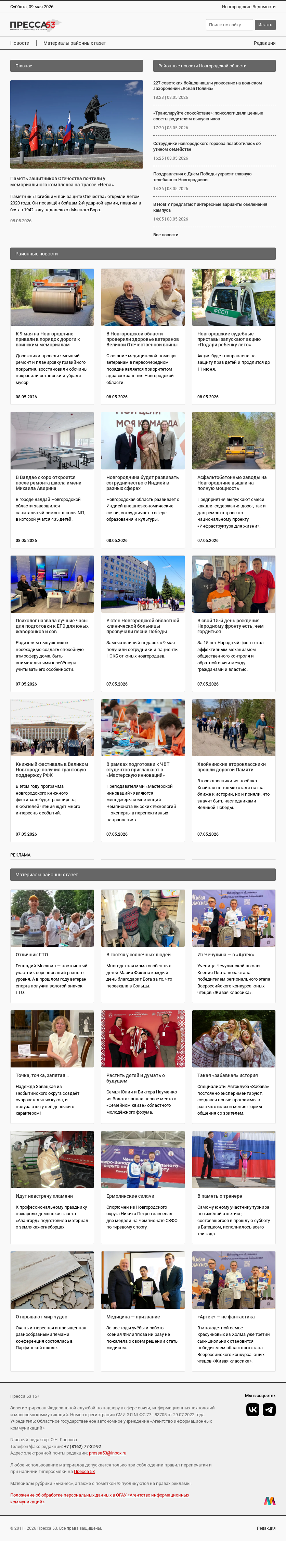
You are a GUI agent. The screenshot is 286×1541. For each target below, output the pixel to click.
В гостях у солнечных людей (138, 954)
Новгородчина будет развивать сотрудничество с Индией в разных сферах (142, 483)
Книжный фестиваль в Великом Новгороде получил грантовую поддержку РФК (52, 769)
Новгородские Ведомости (249, 6)
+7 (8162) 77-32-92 (82, 1446)
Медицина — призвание (133, 1316)
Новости (19, 43)
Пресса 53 (84, 1471)
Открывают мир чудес (41, 1316)
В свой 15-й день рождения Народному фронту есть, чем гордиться (230, 626)
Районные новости (36, 253)
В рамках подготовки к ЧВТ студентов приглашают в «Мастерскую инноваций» (138, 769)
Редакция (265, 43)
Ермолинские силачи (130, 1196)
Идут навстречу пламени (44, 1196)
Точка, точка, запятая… (42, 1075)
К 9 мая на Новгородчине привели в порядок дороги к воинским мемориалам (48, 339)
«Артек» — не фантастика (226, 1316)
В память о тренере (219, 1196)
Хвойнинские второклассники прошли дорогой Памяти (231, 766)
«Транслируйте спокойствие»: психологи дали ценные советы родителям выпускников (208, 115)
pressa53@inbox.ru (107, 1453)
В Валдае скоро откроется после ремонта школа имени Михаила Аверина (48, 483)
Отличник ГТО (32, 954)
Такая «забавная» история (227, 1075)
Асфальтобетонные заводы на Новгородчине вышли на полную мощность (232, 483)
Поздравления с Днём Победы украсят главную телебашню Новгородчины (202, 176)
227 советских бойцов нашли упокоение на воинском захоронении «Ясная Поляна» (207, 85)
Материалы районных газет (74, 43)
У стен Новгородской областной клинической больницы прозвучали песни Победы (142, 626)
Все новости (165, 234)
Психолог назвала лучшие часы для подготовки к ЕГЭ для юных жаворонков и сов (52, 626)
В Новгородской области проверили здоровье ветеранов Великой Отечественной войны (142, 339)
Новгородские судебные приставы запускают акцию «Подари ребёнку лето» (229, 339)
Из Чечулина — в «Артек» (225, 954)
